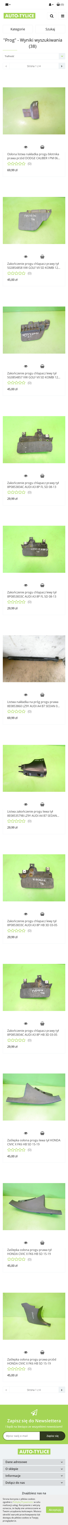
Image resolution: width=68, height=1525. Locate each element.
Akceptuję (55, 1510)
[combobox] (34, 56)
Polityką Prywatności (23, 1502)
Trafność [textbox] (9, 56)
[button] (60, 4)
